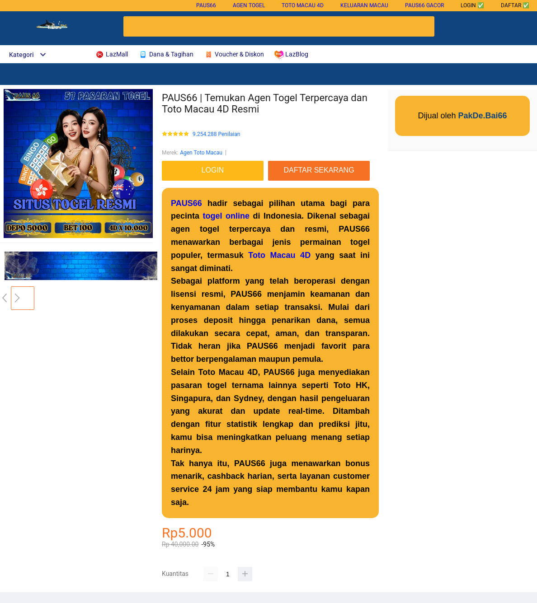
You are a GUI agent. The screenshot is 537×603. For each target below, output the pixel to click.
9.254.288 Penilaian (216, 134)
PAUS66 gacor (424, 5)
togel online (226, 215)
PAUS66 (206, 5)
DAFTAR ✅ (515, 5)
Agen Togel (249, 5)
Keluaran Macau (364, 5)
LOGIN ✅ (472, 5)
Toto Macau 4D (303, 5)
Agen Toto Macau (201, 153)
